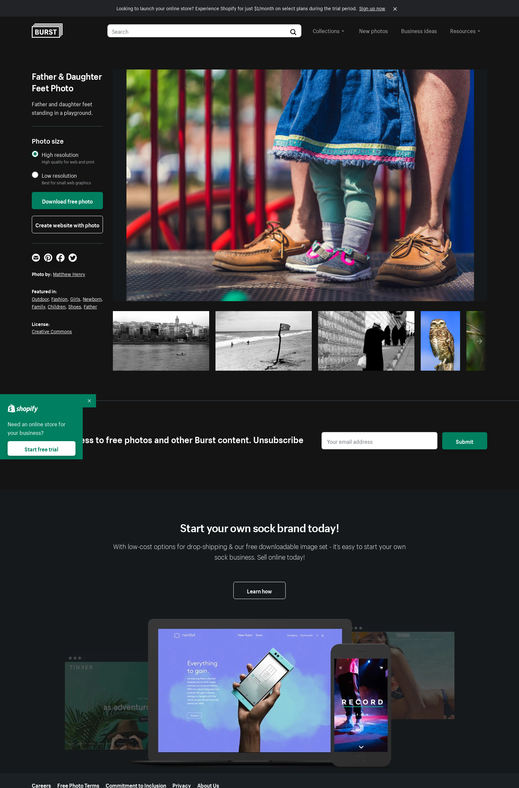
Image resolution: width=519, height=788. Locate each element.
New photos (373, 30)
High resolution (60, 154)
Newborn (92, 298)
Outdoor (40, 298)
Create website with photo (67, 224)
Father (90, 306)
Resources (465, 30)
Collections (329, 30)
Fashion (59, 298)
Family (38, 306)
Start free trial (41, 448)
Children (57, 306)
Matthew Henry (69, 273)
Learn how (259, 590)
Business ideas (419, 30)
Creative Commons (52, 331)
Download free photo (67, 200)
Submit (464, 441)
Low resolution (59, 175)
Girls (75, 298)
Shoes (74, 306)
